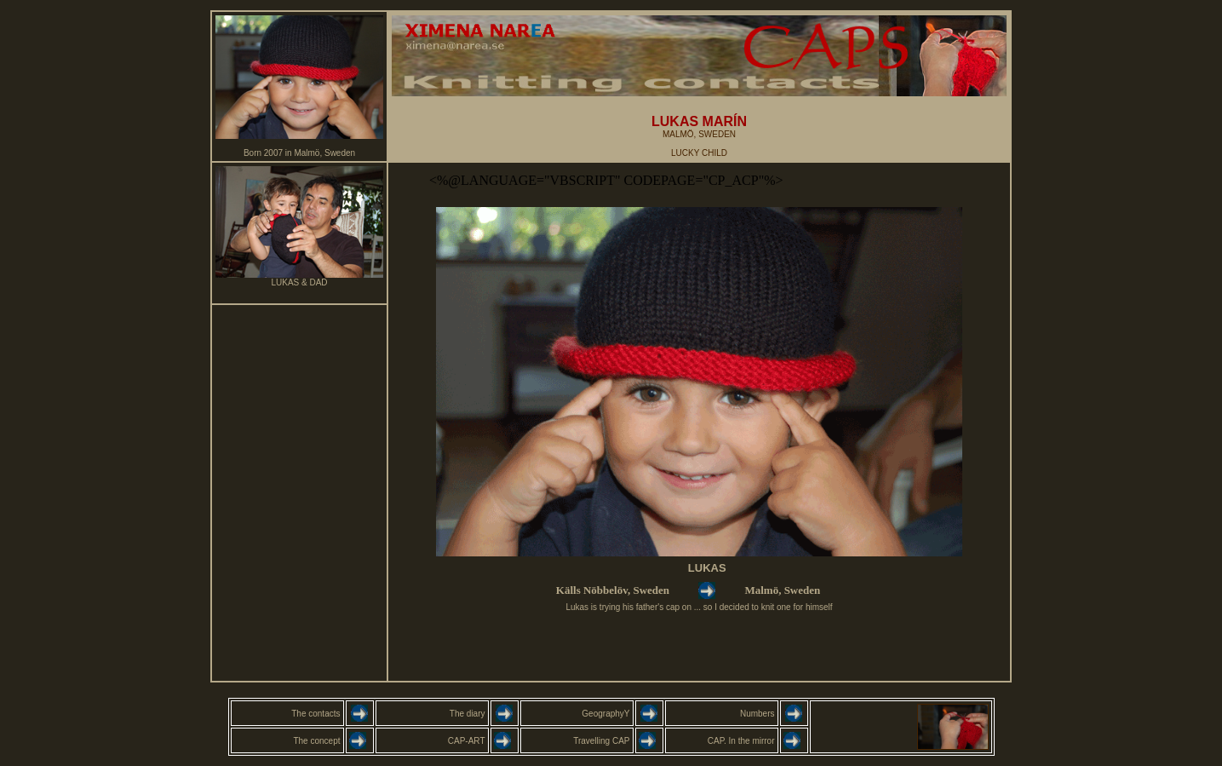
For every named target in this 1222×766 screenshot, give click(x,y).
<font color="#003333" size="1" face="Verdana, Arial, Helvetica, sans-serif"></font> (699, 421)
